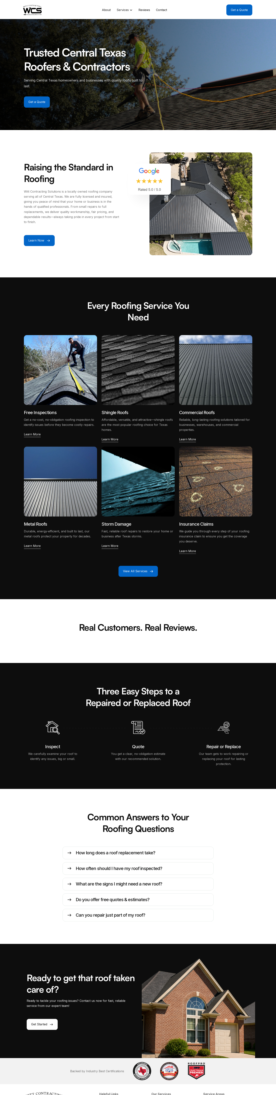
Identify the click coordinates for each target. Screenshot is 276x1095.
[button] (124, 10)
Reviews (144, 10)
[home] (33, 10)
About (106, 10)
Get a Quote (36, 102)
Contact (161, 10)
